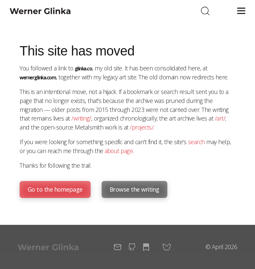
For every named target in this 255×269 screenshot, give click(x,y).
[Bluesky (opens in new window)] (167, 247)
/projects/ (141, 127)
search (196, 142)
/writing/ (81, 118)
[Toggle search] (205, 10)
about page (119, 151)
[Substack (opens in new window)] (146, 247)
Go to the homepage (55, 189)
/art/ (220, 118)
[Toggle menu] (239, 11)
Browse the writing (134, 189)
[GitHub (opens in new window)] (132, 247)
